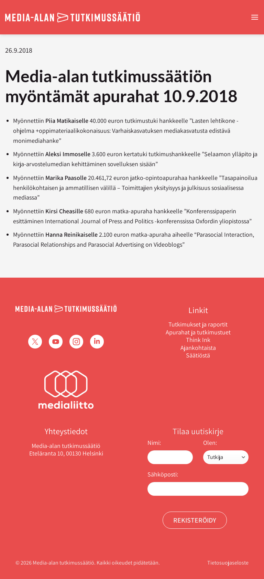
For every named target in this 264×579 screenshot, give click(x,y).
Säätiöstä (198, 355)
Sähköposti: (162, 474)
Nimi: (154, 443)
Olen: (210, 443)
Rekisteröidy (194, 520)
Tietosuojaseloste (228, 562)
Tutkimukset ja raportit (198, 324)
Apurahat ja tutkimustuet (198, 332)
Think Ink (198, 340)
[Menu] (255, 17)
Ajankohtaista (198, 348)
